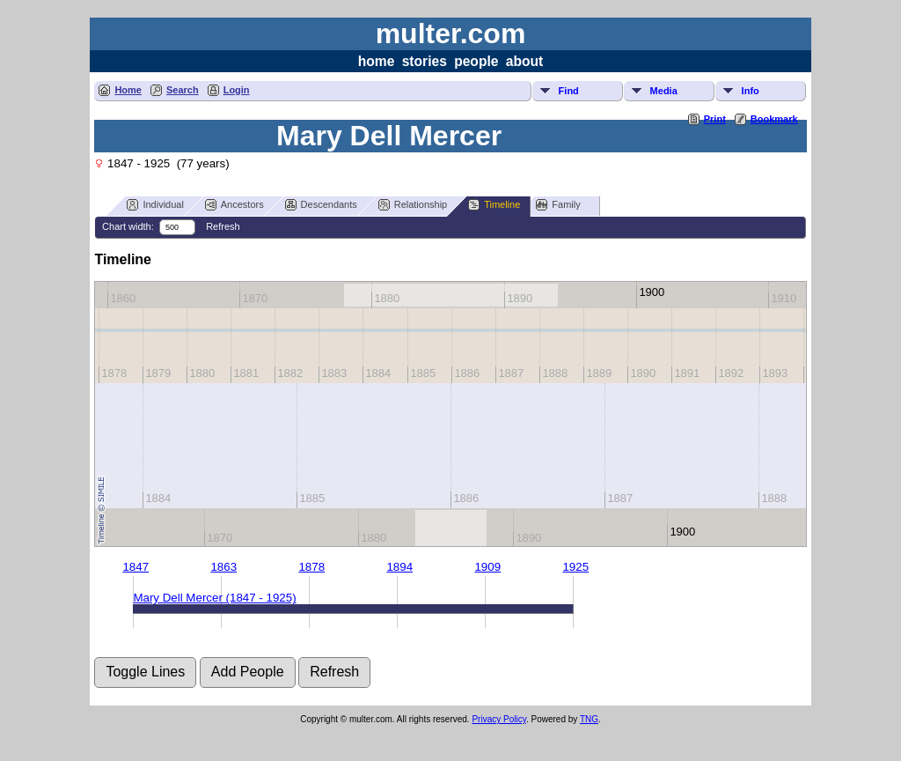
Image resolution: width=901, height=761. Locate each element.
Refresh (223, 226)
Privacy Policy (499, 719)
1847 (135, 566)
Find (569, 90)
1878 (311, 566)
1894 (399, 566)
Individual (155, 204)
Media (664, 90)
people (476, 61)
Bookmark (774, 119)
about (524, 61)
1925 (575, 566)
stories (424, 61)
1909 (487, 566)
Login (236, 90)
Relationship (413, 204)
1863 (223, 566)
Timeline (494, 204)
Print (715, 119)
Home (128, 90)
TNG (589, 719)
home (376, 61)
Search (182, 90)
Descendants (321, 204)
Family (558, 204)
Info (750, 90)
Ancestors (234, 204)
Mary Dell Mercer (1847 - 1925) (214, 597)
